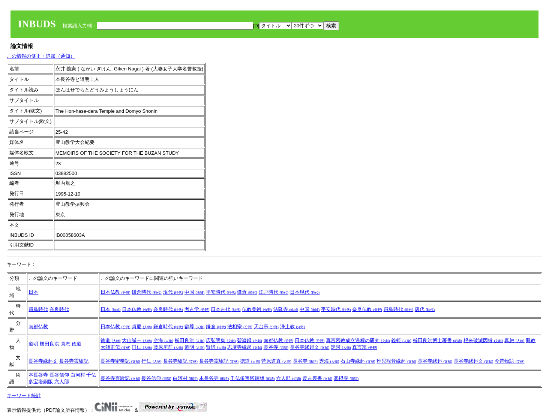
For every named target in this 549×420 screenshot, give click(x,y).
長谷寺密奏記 (120, 361)
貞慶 (142, 326)
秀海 (329, 361)
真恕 (65, 344)
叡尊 (194, 326)
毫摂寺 (346, 378)
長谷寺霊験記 (73, 361)
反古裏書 (318, 378)
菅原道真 (276, 361)
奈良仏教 (367, 309)
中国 (194, 292)
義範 (401, 340)
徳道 (76, 344)
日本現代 (305, 292)
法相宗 (239, 326)
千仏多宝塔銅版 (252, 378)
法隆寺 (285, 309)
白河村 (77, 375)
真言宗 (364, 347)
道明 (33, 344)
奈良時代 (59, 309)
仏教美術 (257, 309)
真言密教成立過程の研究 (358, 340)
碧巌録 (249, 340)
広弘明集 (221, 340)
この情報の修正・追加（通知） (41, 56)
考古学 (197, 309)
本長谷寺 (38, 375)
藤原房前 (168, 347)
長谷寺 (276, 347)
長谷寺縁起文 (310, 347)
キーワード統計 (24, 395)
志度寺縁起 (244, 347)
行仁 (151, 361)
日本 (33, 292)
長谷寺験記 (180, 361)
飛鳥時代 (38, 309)
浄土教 (292, 326)
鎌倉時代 (147, 292)
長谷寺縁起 (435, 361)
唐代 (425, 309)
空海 (163, 340)
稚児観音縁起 (396, 361)
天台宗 (266, 326)
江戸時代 (274, 292)
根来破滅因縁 (483, 340)
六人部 (61, 381)
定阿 (341, 347)
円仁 (142, 347)
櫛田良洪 (49, 344)
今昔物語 (510, 361)
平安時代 (221, 292)
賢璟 (216, 347)
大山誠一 (137, 340)
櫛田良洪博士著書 (437, 340)
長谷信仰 (59, 375)
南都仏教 (38, 326)
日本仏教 (115, 292)
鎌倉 (247, 292)
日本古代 (226, 309)
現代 (173, 292)
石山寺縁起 (357, 361)
